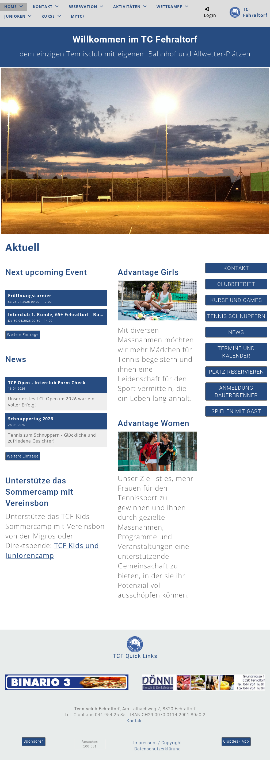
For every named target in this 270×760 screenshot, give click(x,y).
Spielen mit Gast (236, 411)
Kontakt (46, 6)
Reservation (86, 6)
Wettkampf (172, 6)
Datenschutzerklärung (157, 748)
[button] (56, 298)
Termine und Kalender (236, 352)
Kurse (51, 16)
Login (210, 12)
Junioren (18, 16)
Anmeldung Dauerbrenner (236, 391)
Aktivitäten (130, 6)
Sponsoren (34, 741)
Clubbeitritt (236, 284)
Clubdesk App (236, 741)
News (236, 332)
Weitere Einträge (23, 334)
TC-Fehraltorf (255, 12)
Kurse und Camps (236, 300)
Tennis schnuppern (236, 316)
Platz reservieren (236, 372)
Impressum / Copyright (157, 742)
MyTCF (78, 16)
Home (13, 6)
